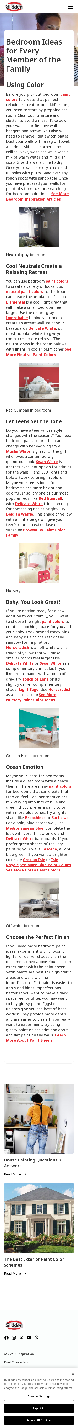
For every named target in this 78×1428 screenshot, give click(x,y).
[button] (70, 7)
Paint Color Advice (16, 1362)
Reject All (39, 1408)
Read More (12, 1174)
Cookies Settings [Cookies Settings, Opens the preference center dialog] (39, 1396)
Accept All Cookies (39, 1420)
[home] (14, 7)
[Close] (73, 1373)
